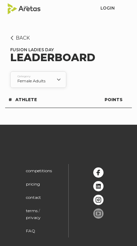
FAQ (30, 230)
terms (32, 210)
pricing (33, 184)
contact (33, 197)
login (107, 8)
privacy (33, 217)
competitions (39, 170)
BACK (19, 38)
